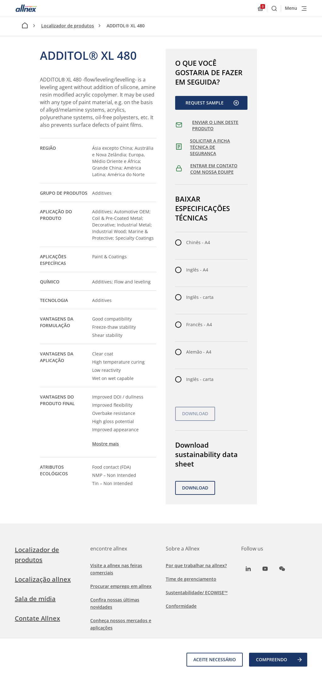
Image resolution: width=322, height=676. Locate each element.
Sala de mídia (35, 599)
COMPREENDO (279, 659)
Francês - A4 (199, 324)
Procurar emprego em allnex (121, 586)
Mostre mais (105, 444)
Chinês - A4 (198, 242)
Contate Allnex (37, 618)
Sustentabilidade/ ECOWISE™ (197, 592)
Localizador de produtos (67, 26)
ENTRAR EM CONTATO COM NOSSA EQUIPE (213, 169)
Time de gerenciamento (191, 579)
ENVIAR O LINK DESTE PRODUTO (215, 125)
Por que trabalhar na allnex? (196, 565)
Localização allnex (43, 579)
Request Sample (212, 103)
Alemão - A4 (198, 352)
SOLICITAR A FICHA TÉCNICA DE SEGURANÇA (210, 147)
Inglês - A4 (197, 270)
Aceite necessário (214, 659)
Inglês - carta (200, 297)
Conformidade (181, 606)
